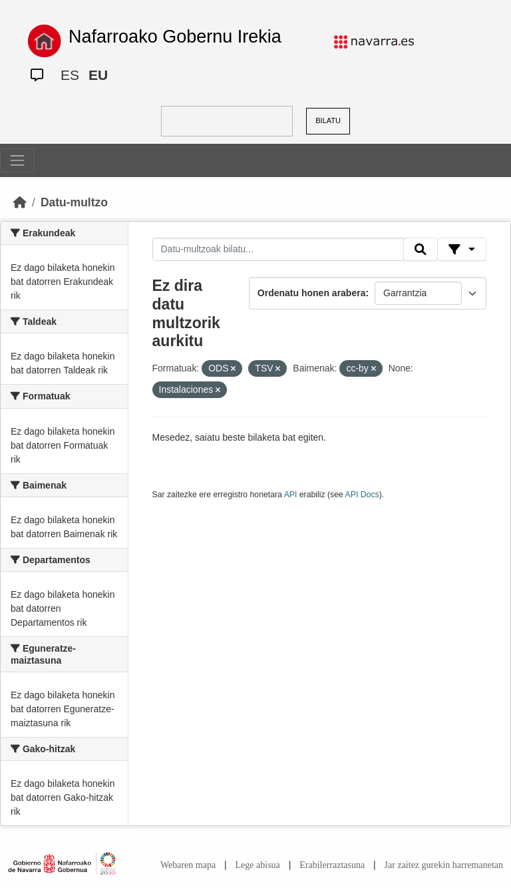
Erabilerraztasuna (332, 865)
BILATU (328, 120)
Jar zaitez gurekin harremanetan (444, 865)
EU (98, 75)
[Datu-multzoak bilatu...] (278, 250)
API (290, 494)
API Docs (362, 494)
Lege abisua (258, 865)
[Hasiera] (20, 202)
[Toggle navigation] (17, 160)
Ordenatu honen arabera (311, 293)
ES (70, 75)
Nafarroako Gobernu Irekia (175, 37)
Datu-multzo (74, 202)
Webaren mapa (188, 865)
